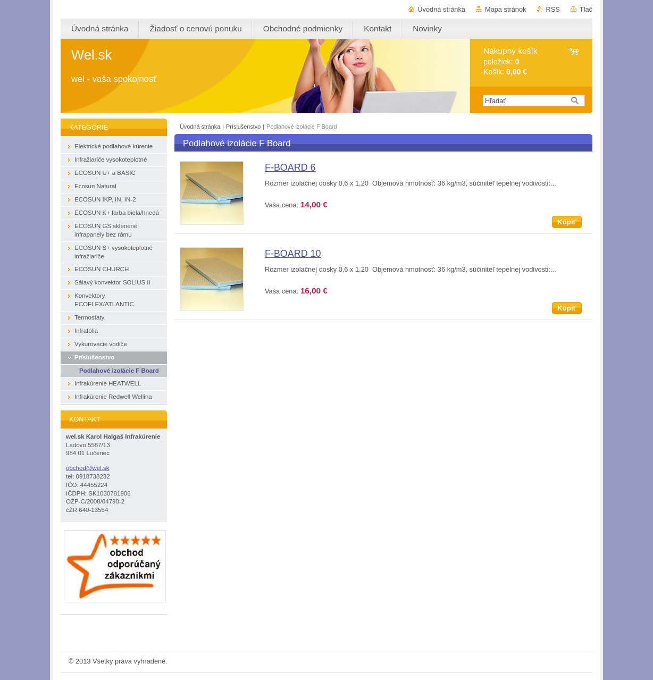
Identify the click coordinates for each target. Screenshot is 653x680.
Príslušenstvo (243, 126)
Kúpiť (566, 222)
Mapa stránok (505, 9)
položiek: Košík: (510, 61)
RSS (553, 9)
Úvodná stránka (441, 9)
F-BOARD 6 (290, 167)
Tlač (586, 9)
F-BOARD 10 (293, 253)
